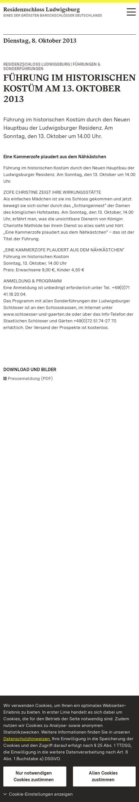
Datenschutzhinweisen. (27, 738)
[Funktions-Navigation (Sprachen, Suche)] (131, 12)
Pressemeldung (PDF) (30, 378)
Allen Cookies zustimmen (103, 776)
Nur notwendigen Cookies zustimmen (34, 776)
